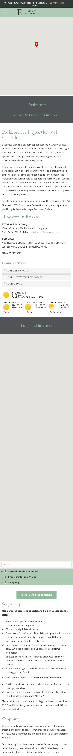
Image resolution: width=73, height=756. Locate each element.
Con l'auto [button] (15, 283)
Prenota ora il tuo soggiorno (36, 594)
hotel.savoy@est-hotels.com (45, 232)
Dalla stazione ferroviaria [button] (26, 277)
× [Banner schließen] (69, 2)
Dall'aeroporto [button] (18, 270)
